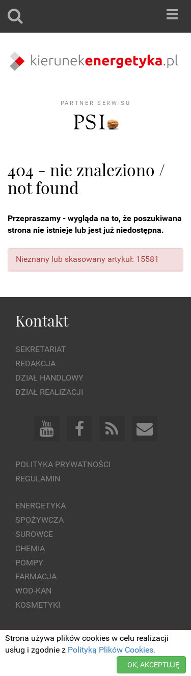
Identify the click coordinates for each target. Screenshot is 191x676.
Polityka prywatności (63, 464)
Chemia (30, 548)
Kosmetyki (37, 605)
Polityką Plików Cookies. (111, 650)
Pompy (29, 562)
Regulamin (37, 478)
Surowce (34, 534)
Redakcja (35, 363)
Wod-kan (33, 591)
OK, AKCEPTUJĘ (153, 665)
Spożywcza (39, 520)
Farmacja (36, 576)
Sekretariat (40, 349)
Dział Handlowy (49, 378)
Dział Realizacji (49, 392)
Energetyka (40, 505)
